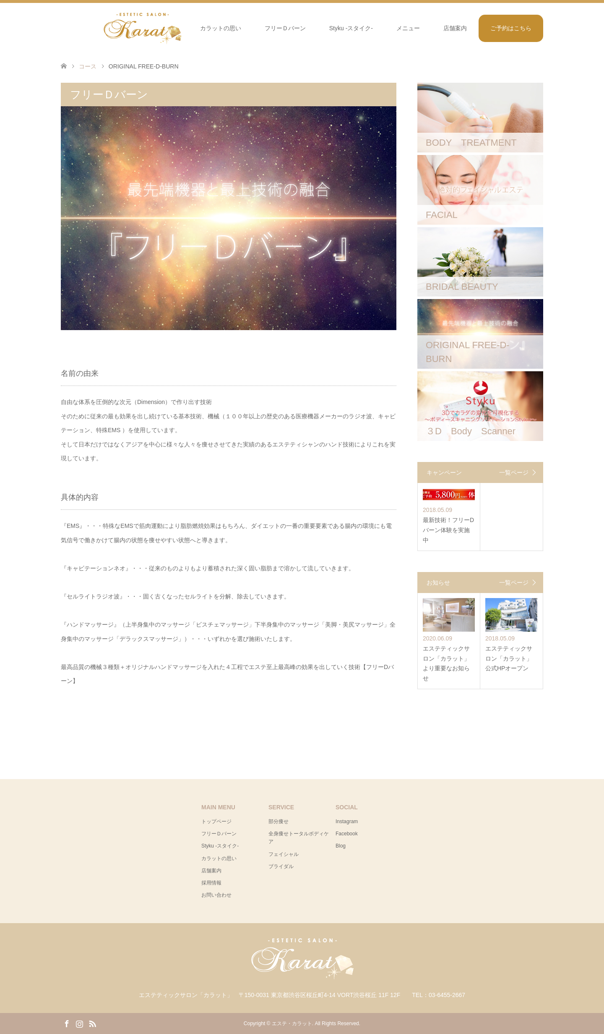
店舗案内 (455, 28)
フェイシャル (283, 854)
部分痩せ (278, 821)
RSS (92, 1023)
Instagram (347, 821)
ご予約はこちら (510, 28)
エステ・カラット (292, 1023)
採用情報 (211, 883)
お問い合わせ (216, 895)
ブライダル (281, 866)
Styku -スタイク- (351, 28)
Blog (341, 846)
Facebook (347, 834)
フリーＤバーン (285, 28)
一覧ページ (513, 472)
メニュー (408, 28)
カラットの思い (220, 28)
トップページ (216, 821)
